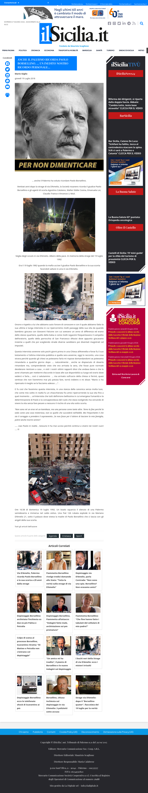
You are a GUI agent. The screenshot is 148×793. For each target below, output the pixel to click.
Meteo (141, 50)
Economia (49, 50)
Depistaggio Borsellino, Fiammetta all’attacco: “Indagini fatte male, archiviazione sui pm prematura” (58, 622)
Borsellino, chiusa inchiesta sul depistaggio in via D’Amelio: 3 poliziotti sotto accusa (56, 704)
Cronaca (35, 50)
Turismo (111, 50)
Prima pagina (8, 50)
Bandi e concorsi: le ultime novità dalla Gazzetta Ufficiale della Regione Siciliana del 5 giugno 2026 (124, 334)
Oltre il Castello (126, 227)
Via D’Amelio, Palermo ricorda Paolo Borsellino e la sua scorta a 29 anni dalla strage (29, 578)
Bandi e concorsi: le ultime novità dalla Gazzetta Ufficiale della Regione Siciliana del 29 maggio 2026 (124, 349)
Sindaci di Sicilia (126, 50)
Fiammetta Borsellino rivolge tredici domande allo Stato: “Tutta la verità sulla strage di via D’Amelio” (58, 580)
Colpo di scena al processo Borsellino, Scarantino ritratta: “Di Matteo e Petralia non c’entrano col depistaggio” (29, 646)
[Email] (7, 86)
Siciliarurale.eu (77, 4)
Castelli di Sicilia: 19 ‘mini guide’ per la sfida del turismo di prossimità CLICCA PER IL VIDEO (125, 257)
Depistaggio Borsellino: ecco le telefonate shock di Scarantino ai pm (29, 703)
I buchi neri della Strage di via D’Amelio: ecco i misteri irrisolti (88, 662)
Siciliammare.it (92, 4)
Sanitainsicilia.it (140, 4)
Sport (79, 536)
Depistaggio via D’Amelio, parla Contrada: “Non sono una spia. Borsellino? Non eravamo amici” (86, 580)
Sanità (99, 50)
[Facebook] (7, 63)
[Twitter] (7, 69)
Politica (23, 50)
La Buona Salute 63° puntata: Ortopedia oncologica (124, 219)
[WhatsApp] (7, 81)
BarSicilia (87, 50)
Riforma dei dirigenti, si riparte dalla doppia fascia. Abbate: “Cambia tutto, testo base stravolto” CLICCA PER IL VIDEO (125, 104)
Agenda (53, 536)
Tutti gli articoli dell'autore (26, 526)
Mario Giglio (21, 73)
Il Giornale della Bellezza (106, 5)
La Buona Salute (126, 191)
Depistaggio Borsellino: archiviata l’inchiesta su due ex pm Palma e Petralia (29, 621)
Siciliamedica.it (125, 4)
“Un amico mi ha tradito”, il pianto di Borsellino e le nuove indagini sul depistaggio (58, 663)
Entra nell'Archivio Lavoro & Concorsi (126, 376)
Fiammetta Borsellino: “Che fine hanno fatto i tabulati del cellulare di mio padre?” (87, 621)
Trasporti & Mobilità (68, 50)
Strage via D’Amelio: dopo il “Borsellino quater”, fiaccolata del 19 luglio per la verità (87, 703)
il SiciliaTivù (65, 5)
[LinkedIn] (7, 75)
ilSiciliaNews (125, 73)
